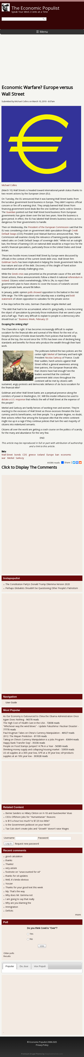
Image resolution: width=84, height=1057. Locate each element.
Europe (50, 454)
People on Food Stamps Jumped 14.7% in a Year (28, 746)
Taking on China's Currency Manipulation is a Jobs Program (33, 739)
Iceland (41, 454)
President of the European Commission (48, 227)
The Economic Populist (35, 8)
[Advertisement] (42, 58)
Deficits (9, 910)
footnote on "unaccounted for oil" (23, 871)
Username (9, 837)
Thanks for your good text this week (24, 887)
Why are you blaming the (18, 902)
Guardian (10, 212)
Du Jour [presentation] (24, 966)
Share (65, 462)
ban (57, 454)
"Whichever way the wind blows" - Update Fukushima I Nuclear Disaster (40, 726)
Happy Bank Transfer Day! (16, 742)
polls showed (34, 292)
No (31, 938)
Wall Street (7, 454)
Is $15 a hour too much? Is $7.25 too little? (27, 820)
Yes (31, 933)
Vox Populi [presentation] (40, 966)
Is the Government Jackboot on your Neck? (27, 824)
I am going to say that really (19, 899)
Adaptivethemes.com (54, 1054)
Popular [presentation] (10, 966)
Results (7, 956)
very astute (11, 868)
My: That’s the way (15, 891)
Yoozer (9, 883)
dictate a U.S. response (13, 399)
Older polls (9, 953)
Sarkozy (20, 457)
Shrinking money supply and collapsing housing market (31, 749)
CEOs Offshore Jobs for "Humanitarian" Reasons (30, 816)
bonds (18, 454)
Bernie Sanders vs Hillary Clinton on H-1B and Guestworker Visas (38, 813)
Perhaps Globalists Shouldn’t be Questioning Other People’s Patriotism (41, 588)
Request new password (27, 843)
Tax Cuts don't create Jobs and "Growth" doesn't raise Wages (37, 828)
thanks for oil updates (16, 875)
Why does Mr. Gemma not (19, 895)
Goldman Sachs (10, 262)
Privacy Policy (42, 1045)
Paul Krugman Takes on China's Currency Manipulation (31, 732)
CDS (24, 454)
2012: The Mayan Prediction (17, 736)
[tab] (10, 966)
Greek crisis (17, 273)
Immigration (11, 906)
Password (43, 837)
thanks (8, 860)
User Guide (11, 702)
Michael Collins (22, 101)
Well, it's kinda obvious (17, 879)
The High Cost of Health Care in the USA (24, 722)
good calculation (13, 856)
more (78, 914)
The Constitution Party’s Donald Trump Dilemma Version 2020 (37, 584)
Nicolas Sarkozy (53, 357)
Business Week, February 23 (33, 319)
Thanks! (9, 864)
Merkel (50, 354)
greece (32, 454)
